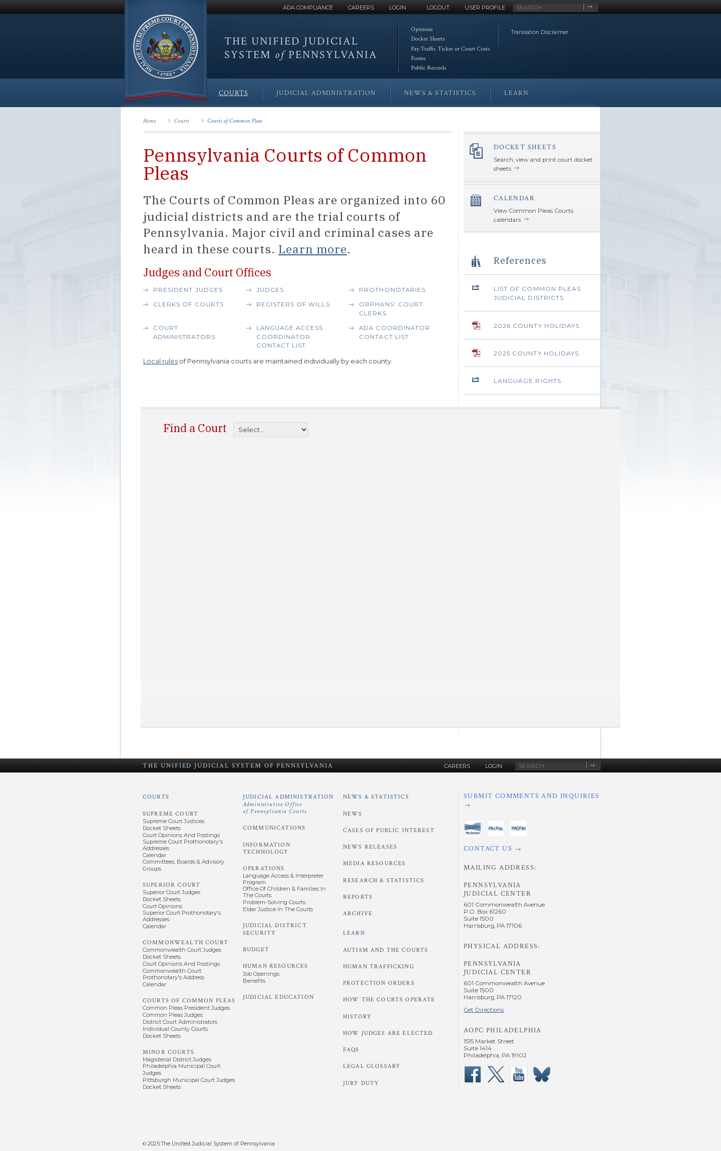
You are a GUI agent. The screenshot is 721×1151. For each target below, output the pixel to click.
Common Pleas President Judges (186, 1007)
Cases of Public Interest (389, 830)
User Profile (485, 7)
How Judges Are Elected (388, 1033)
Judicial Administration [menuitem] (326, 93)
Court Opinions (162, 906)
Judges (270, 289)
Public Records (428, 68)
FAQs (351, 1049)
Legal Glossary (372, 1066)
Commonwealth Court (185, 942)
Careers (361, 7)
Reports (358, 897)
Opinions (422, 29)
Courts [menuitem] (233, 93)
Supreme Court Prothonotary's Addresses (183, 845)
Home (149, 121)
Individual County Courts (175, 1028)
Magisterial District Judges (177, 1059)
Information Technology (266, 848)
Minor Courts (168, 1052)
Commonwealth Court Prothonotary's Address (173, 974)
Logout (438, 7)
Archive (358, 913)
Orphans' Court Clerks (391, 309)
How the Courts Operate (389, 999)
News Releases (370, 847)
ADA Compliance (308, 7)
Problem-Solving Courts (274, 902)
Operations (264, 868)
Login (397, 7)
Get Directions (484, 1009)
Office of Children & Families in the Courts (284, 892)
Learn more (312, 248)
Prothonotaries (392, 289)
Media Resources (374, 863)
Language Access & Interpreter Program (283, 879)
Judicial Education (278, 997)
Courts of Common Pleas (234, 121)
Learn (354, 933)
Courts (181, 121)
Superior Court (171, 885)
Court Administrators (184, 332)
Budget (256, 949)
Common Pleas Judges (173, 1014)
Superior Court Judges (171, 892)
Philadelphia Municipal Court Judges (181, 1069)
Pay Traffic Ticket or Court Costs (450, 49)
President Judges (188, 289)
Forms (418, 58)
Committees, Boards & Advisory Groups (183, 865)
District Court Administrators (180, 1021)
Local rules (160, 361)
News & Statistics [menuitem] (440, 93)
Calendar (154, 855)
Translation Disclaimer (539, 32)
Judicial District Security (275, 929)
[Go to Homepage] (166, 51)
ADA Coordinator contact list (394, 332)
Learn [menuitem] (516, 93)
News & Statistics (376, 797)
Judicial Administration (288, 804)
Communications (274, 828)
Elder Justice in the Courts (278, 909)
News (353, 814)
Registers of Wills (293, 304)
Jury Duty (361, 1083)
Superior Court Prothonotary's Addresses (182, 916)
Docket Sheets (428, 39)
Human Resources (275, 966)
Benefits (254, 980)
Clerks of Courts (188, 304)
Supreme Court (170, 814)
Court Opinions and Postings (181, 835)
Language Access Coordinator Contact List (289, 336)
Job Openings (261, 973)
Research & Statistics (383, 880)
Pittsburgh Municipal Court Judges (189, 1079)
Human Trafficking (378, 966)
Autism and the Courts (385, 950)
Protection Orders (379, 983)
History (357, 1016)
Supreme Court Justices (173, 821)
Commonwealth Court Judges (182, 949)
